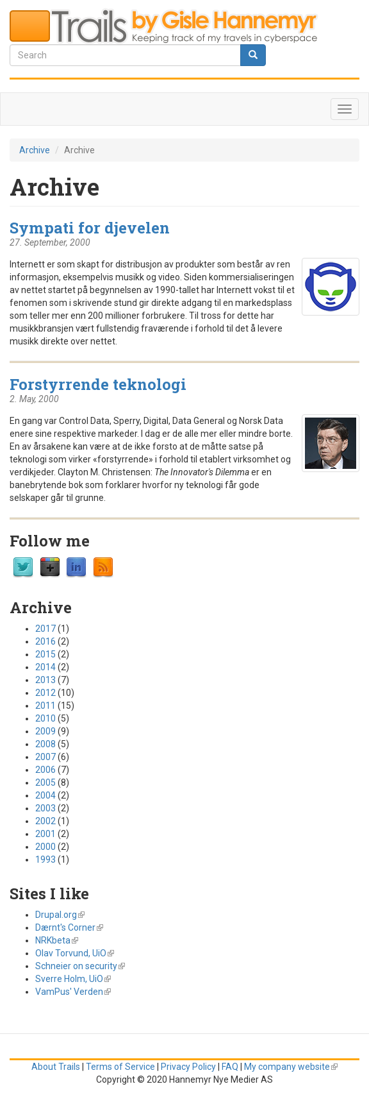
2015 (45, 654)
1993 (45, 859)
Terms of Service (120, 1067)
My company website (291, 1067)
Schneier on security (80, 966)
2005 (45, 782)
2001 (45, 834)
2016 (45, 641)
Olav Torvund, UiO (74, 953)
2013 (45, 680)
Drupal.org (60, 915)
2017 (45, 628)
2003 (45, 808)
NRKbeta (56, 940)
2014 (45, 667)
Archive (34, 150)
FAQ (230, 1067)
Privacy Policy (188, 1067)
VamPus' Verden (73, 991)
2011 (45, 705)
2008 (45, 744)
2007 (45, 757)
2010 (45, 718)
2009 (45, 731)
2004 (45, 795)
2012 (45, 693)
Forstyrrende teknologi (98, 384)
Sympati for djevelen (90, 227)
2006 (45, 770)
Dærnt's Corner (69, 927)
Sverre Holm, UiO (73, 979)
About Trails (55, 1067)
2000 (45, 847)
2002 (45, 821)
